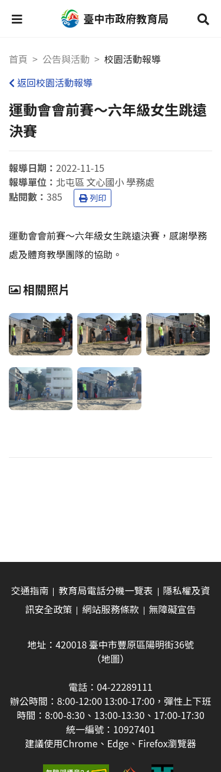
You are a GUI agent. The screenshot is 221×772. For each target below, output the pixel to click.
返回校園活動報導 (51, 82)
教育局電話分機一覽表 (105, 590)
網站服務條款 (110, 609)
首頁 (18, 59)
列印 (92, 198)
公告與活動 (66, 59)
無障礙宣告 (172, 609)
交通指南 (29, 590)
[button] (17, 19)
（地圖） (110, 658)
